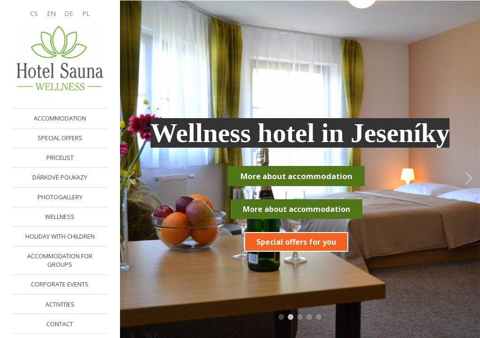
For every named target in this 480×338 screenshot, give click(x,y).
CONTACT (59, 324)
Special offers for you (296, 242)
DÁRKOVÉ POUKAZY (59, 177)
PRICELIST (60, 157)
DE (68, 13)
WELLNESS (60, 216)
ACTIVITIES (60, 304)
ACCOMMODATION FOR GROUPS (59, 260)
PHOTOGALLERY (60, 197)
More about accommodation (296, 176)
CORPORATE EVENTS (60, 284)
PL (86, 13)
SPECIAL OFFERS (60, 138)
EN (51, 13)
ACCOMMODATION (60, 118)
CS (34, 13)
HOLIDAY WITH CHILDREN (60, 236)
